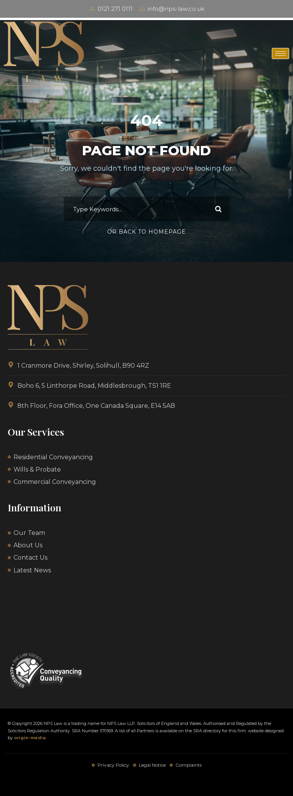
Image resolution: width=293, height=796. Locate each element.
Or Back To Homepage (146, 231)
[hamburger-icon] (280, 53)
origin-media (29, 737)
